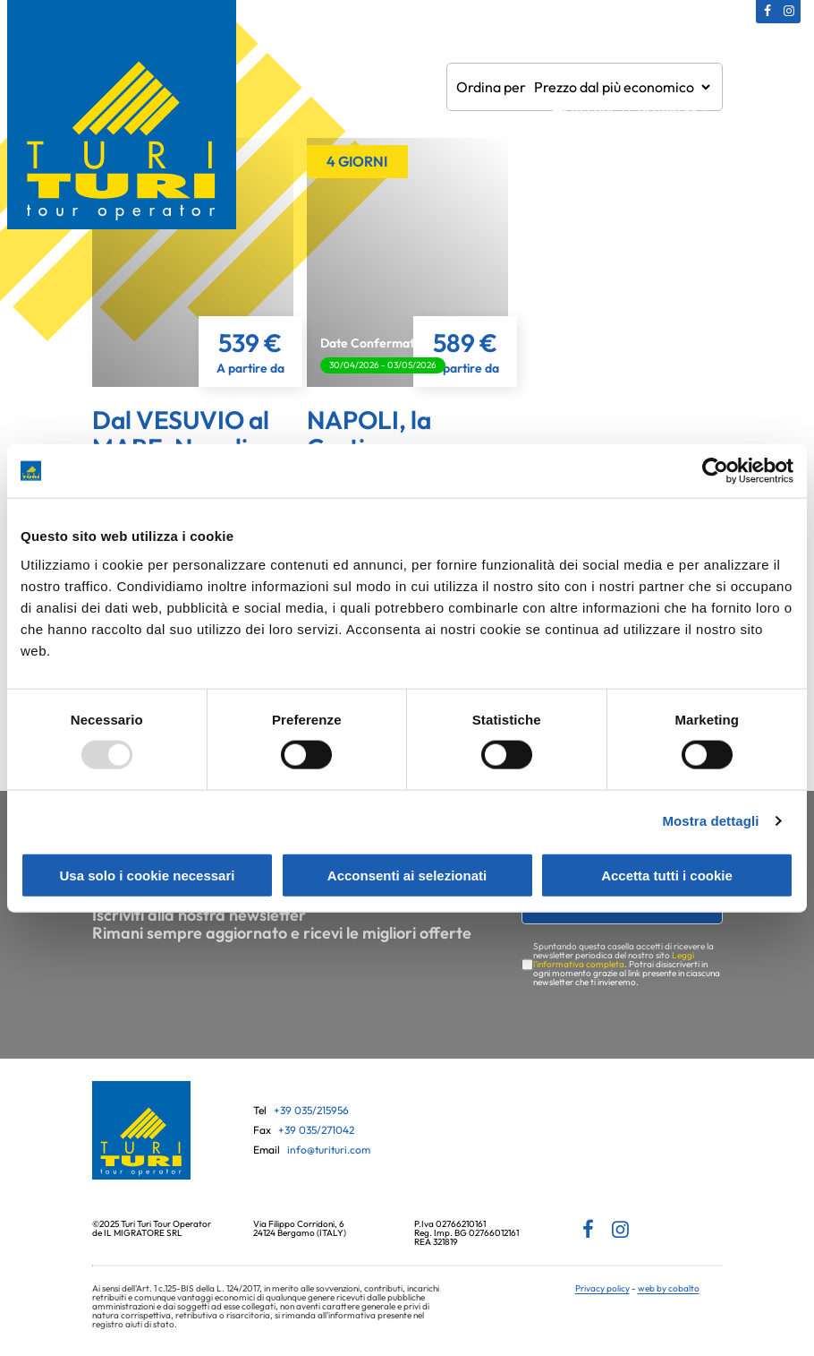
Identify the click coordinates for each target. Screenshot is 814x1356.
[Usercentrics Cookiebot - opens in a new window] (715, 471)
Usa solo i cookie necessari (147, 874)
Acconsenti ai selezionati (407, 874)
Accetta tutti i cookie (667, 874)
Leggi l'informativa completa (613, 959)
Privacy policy (602, 1288)
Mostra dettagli (710, 820)
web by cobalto (669, 1288)
